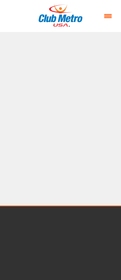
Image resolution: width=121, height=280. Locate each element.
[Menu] (108, 16)
